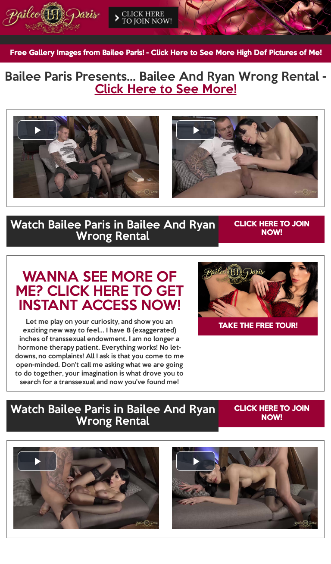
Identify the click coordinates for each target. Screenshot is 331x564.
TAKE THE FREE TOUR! (258, 326)
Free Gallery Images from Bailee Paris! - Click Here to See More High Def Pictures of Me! (166, 53)
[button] (37, 130)
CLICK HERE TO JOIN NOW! (271, 228)
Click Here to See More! (166, 89)
